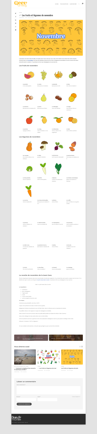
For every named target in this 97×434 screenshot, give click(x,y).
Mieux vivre (71, 345)
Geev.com (26, 431)
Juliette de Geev (16, 381)
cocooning (30, 60)
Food (20, 12)
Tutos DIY (71, 346)
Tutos (66, 346)
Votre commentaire (21, 394)
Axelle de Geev (21, 17)
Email (39, 406)
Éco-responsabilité (34, 345)
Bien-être (25, 345)
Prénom (18, 406)
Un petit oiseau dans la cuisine (43, 279)
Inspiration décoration (60, 345)
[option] (25, 370)
